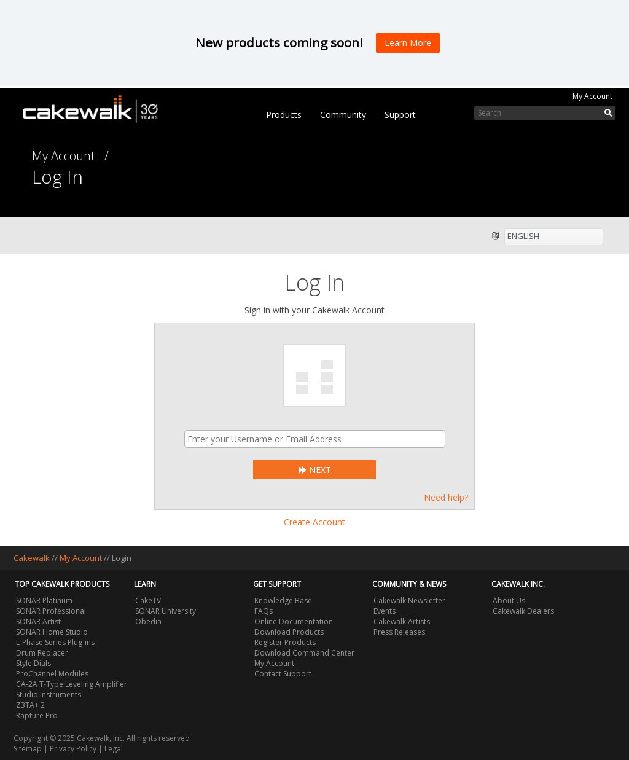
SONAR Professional (51, 611)
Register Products (285, 642)
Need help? (446, 497)
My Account (592, 96)
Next (315, 470)
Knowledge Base (283, 600)
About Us (509, 600)
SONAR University (165, 611)
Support (400, 114)
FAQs (263, 611)
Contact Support (282, 673)
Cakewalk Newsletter (409, 600)
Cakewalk (32, 557)
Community (343, 114)
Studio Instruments (48, 694)
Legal (113, 748)
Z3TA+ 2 (30, 705)
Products (284, 114)
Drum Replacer (42, 653)
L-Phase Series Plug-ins (55, 642)
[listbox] (553, 236)
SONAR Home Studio (52, 632)
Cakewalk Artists (401, 621)
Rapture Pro (37, 715)
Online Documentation (293, 621)
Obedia (148, 621)
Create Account (314, 522)
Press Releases (399, 632)
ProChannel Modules (52, 673)
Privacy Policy (73, 748)
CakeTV (148, 600)
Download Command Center (304, 653)
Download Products (289, 632)
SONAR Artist (38, 621)
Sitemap (28, 748)
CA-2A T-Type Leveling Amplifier (71, 684)
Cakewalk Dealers (523, 611)
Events (384, 611)
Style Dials (33, 663)
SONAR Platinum (44, 600)
